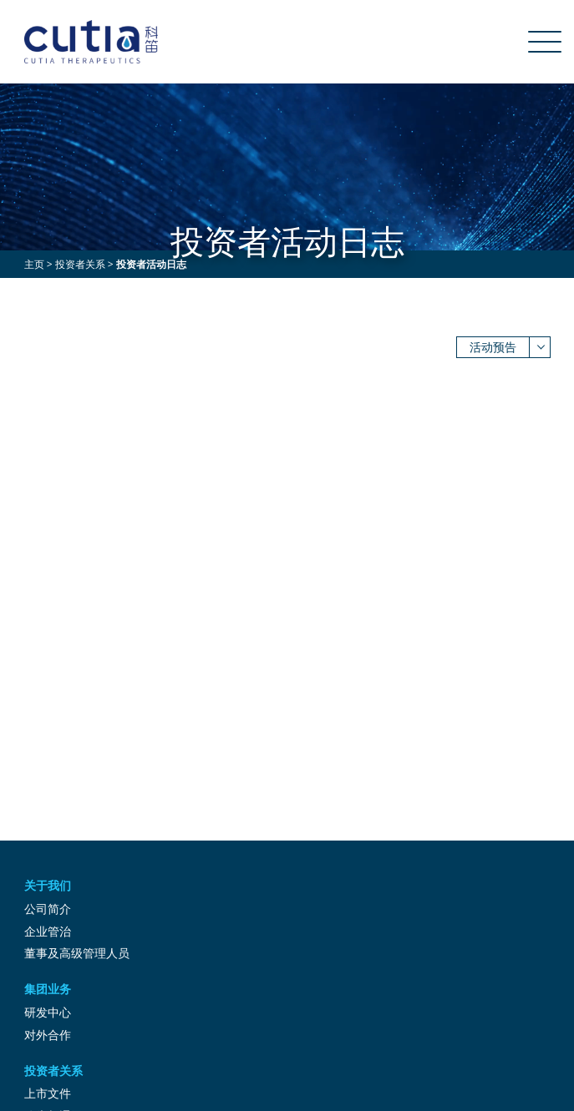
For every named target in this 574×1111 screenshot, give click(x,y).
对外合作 (47, 1035)
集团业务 (47, 989)
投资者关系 (80, 264)
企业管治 (47, 931)
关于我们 (47, 885)
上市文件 (47, 1093)
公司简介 (47, 909)
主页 (34, 264)
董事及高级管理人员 (77, 953)
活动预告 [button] (493, 347)
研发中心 (47, 1012)
